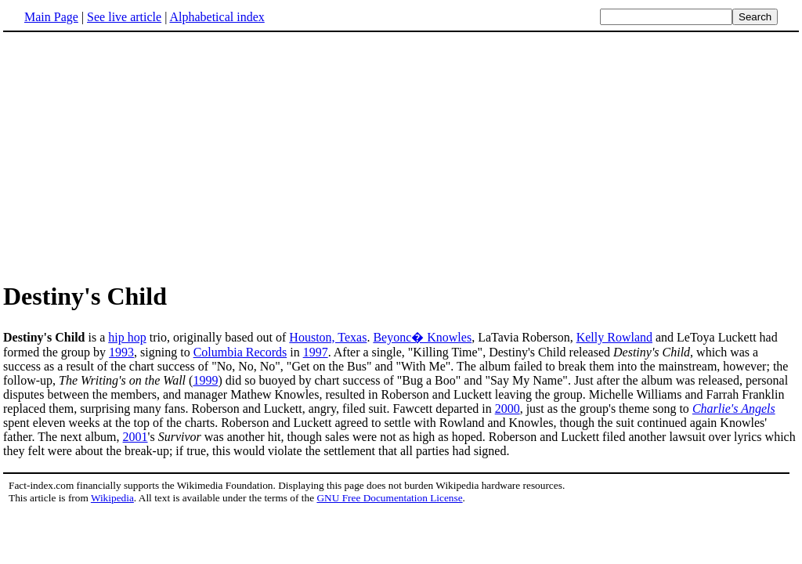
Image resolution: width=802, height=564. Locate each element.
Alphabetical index (216, 17)
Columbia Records (240, 352)
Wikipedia (112, 498)
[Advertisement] (134, 156)
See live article (124, 17)
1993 (121, 352)
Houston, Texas (328, 337)
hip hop (127, 337)
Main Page (51, 17)
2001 (135, 436)
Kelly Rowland (614, 337)
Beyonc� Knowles (422, 337)
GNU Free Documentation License (389, 498)
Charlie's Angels (733, 408)
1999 (205, 380)
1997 (315, 352)
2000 (507, 408)
